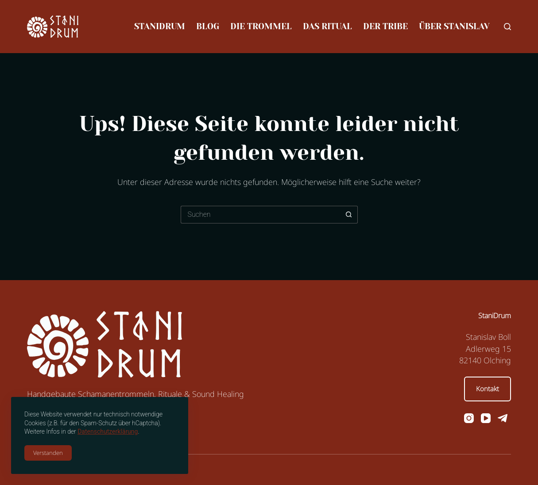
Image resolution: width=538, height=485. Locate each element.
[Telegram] (502, 418)
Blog (207, 26)
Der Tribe (385, 26)
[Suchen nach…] (260, 214)
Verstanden (48, 453)
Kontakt (487, 388)
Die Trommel (261, 26)
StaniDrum (159, 26)
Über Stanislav (454, 26)
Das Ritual (327, 26)
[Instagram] (469, 418)
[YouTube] (486, 418)
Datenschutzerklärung (107, 431)
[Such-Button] (349, 214)
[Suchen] (507, 26)
